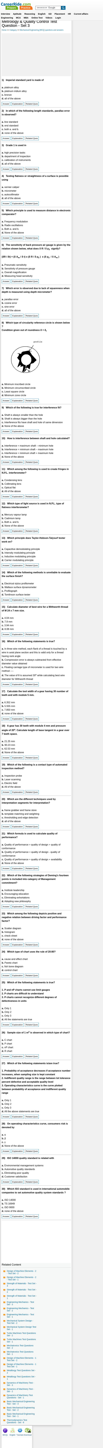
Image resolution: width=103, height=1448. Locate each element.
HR (69, 10)
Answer (6, 104)
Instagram (84, 1433)
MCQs (74, 27)
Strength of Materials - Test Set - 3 (21, 1287)
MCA (18, 14)
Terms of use (50, 1433)
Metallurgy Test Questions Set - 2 (21, 1374)
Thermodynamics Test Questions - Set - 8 (17, 1424)
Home (4, 30)
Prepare (47, 4)
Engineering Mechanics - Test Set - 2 (20, 1312)
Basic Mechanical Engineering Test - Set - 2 (21, 1411)
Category (13, 30)
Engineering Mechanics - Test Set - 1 (20, 1318)
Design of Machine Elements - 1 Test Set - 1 (21, 1368)
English (42, 10)
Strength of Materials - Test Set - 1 (21, 1300)
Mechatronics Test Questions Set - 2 (20, 1349)
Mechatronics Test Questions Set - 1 (20, 1356)
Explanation (17, 104)
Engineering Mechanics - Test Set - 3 (20, 1306)
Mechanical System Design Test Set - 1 (19, 1331)
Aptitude (17, 10)
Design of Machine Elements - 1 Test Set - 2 (21, 1362)
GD (50, 10)
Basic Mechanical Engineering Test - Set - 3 (21, 1405)
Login (58, 14)
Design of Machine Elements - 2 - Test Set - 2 (21, 1275)
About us (24, 1433)
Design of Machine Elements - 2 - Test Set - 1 (21, 1281)
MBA (26, 14)
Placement (60, 10)
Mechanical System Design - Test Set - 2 (20, 1324)
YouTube (72, 1433)
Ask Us (62, 1433)
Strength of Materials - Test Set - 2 (21, 1293)
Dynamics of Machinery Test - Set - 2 (20, 1393)
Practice (62, 4)
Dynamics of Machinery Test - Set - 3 (20, 1387)
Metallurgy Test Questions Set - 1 (21, 1380)
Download (97, 27)
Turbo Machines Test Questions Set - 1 (21, 1343)
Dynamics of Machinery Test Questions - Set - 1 (20, 1399)
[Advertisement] (36, 54)
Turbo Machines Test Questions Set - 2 (21, 1337)
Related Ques (32, 104)
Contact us (36, 1433)
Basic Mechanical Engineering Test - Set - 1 (21, 1418)
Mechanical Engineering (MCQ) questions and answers (41, 30)
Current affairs (81, 10)
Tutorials (89, 27)
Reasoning (29, 10)
